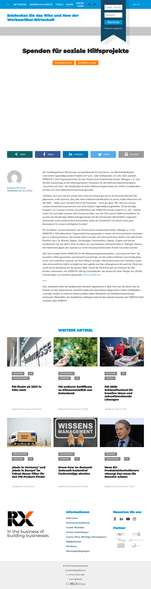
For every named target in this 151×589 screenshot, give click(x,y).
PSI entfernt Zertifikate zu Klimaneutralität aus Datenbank (75, 390)
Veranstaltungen (40, 4)
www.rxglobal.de (75, 579)
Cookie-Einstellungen (77, 532)
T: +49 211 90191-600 (75, 575)
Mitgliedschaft (73, 541)
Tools (59, 4)
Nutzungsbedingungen (78, 551)
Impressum (72, 517)
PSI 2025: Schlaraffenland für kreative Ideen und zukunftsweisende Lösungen (119, 393)
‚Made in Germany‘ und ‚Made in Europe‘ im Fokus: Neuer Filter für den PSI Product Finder (28, 472)
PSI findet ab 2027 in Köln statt (26, 388)
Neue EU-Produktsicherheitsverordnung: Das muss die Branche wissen (122, 472)
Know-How (80, 4)
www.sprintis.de (91, 274)
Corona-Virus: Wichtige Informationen (86, 536)
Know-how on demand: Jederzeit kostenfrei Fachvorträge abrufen (75, 470)
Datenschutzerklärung (77, 522)
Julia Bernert (110, 409)
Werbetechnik (87, 62)
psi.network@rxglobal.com (75, 570)
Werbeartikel (63, 62)
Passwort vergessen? (113, 28)
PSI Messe (71, 546)
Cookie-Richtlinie (75, 527)
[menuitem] (94, 4)
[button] (20, 154)
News (69, 4)
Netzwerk (20, 4)
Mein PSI (136, 4)
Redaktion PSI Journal (21, 409)
